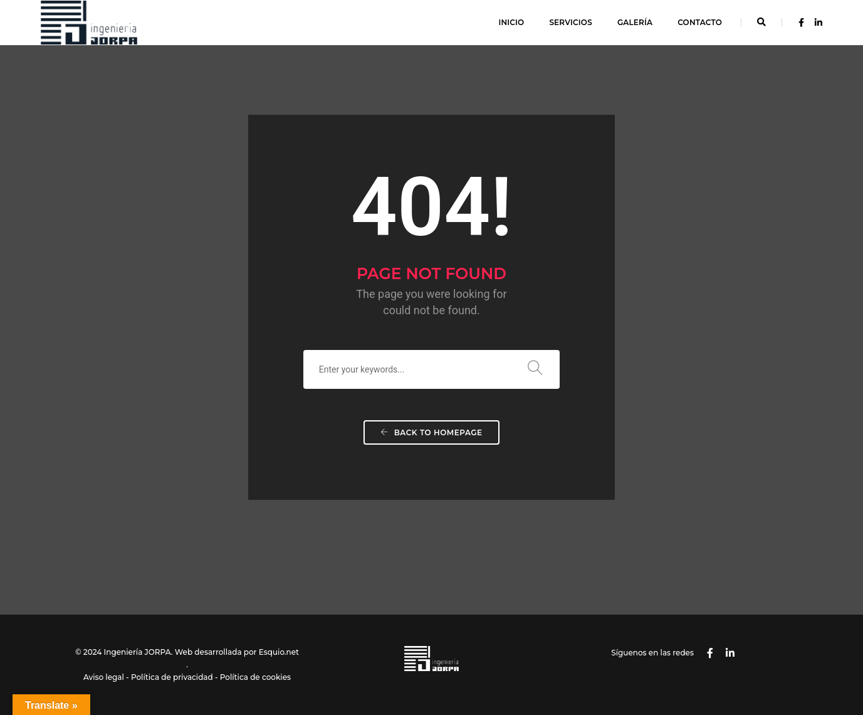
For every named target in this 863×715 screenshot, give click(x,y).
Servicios (570, 22)
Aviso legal (103, 677)
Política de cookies (255, 677)
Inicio (511, 22)
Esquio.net (279, 652)
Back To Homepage (431, 432)
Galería (634, 22)
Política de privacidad (172, 677)
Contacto (699, 22)
